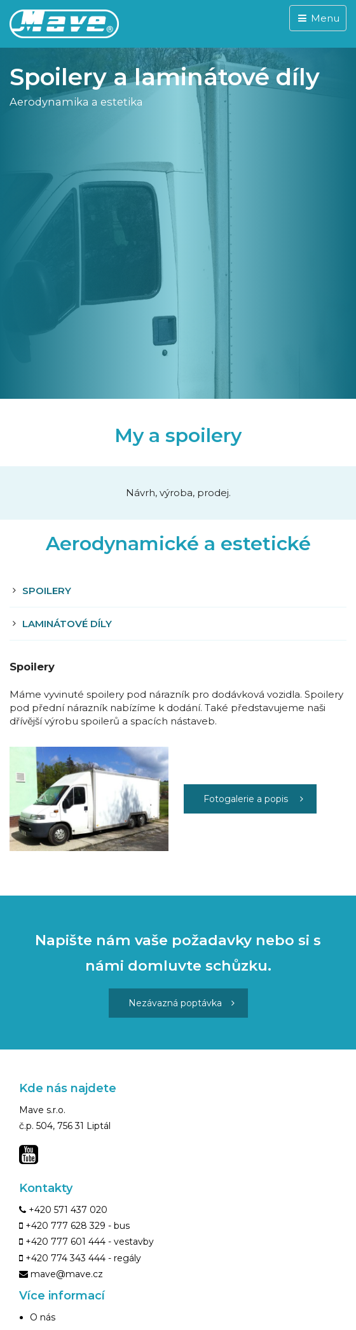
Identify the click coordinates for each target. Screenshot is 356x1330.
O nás (42, 1317)
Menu (317, 18)
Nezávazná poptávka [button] (181, 1003)
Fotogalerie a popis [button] (253, 799)
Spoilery (46, 591)
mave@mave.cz (67, 1274)
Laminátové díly (67, 624)
